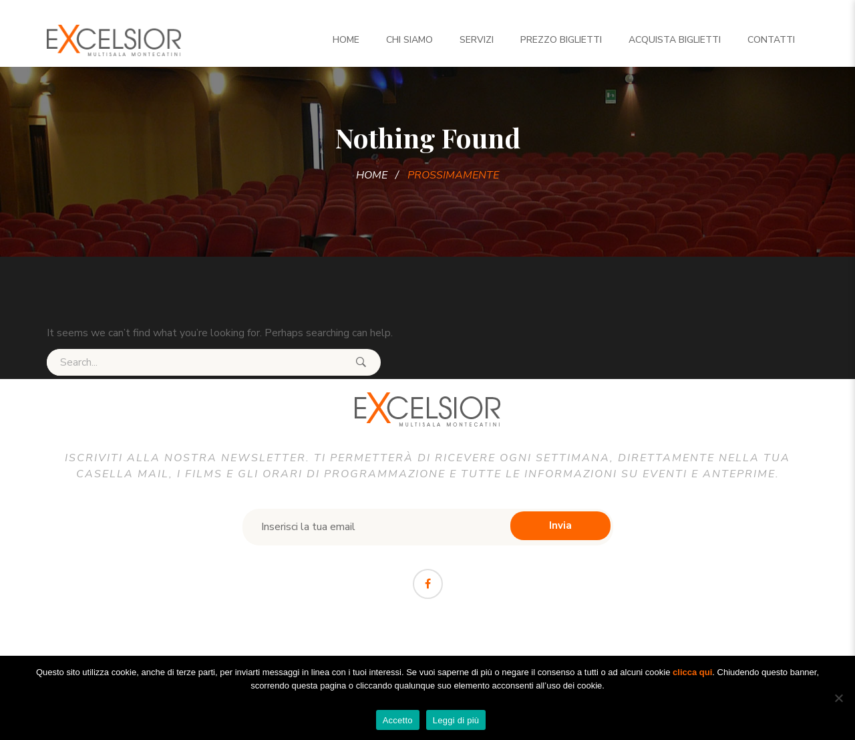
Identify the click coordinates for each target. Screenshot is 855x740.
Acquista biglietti (675, 39)
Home (346, 39)
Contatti (771, 39)
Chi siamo (409, 39)
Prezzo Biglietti (561, 39)
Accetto (398, 720)
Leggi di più (456, 720)
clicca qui (692, 672)
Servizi (477, 39)
